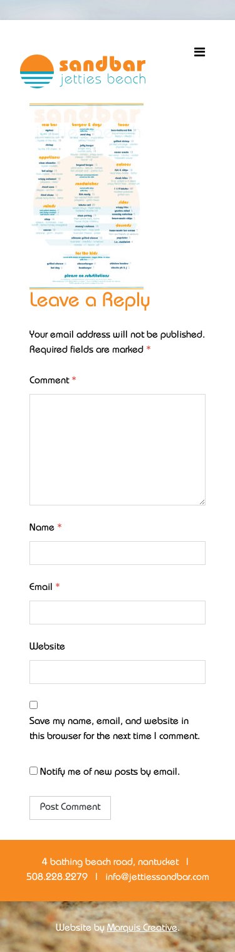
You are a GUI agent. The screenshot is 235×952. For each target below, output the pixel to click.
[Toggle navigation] (199, 52)
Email (44, 587)
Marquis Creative (142, 928)
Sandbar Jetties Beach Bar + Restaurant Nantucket (82, 71)
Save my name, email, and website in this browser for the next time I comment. (114, 729)
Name (45, 528)
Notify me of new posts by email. (110, 772)
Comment (52, 381)
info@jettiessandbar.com (157, 877)
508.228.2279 (57, 877)
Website (47, 647)
